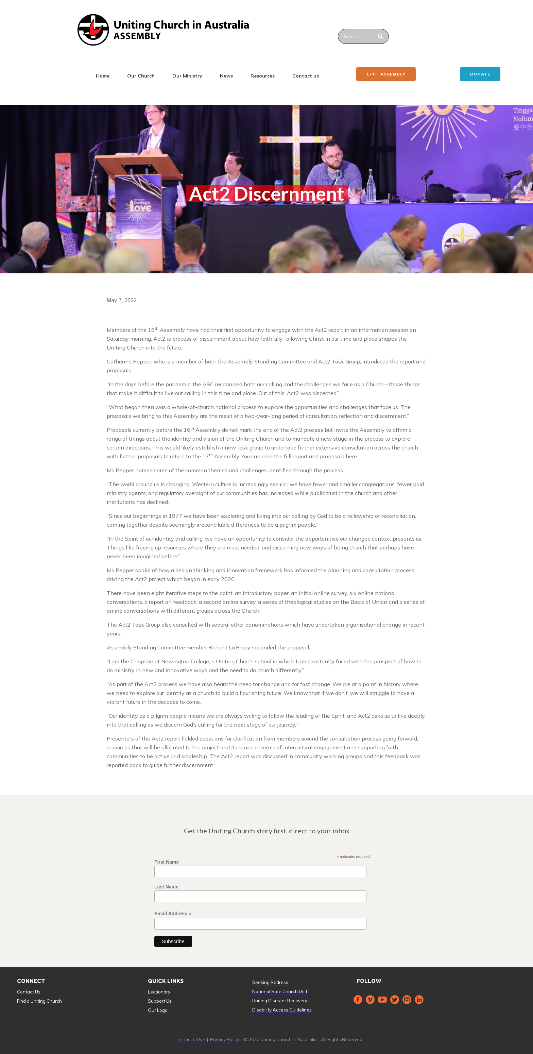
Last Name (166, 886)
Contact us (305, 76)
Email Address (172, 914)
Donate (480, 73)
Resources (263, 76)
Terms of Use (191, 1039)
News (226, 76)
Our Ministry (187, 76)
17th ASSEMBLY (386, 73)
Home (102, 76)
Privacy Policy (224, 1039)
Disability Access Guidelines (282, 1010)
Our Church (141, 76)
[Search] (381, 36)
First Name (166, 862)
